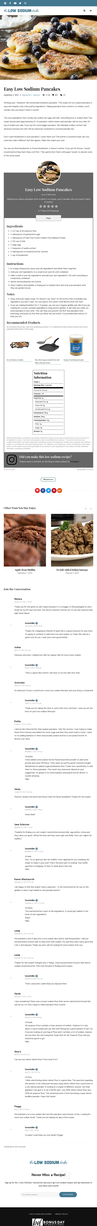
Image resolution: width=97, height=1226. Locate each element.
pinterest (5, 3)
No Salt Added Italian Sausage (72, 569)
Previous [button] (85, 508)
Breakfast (27, 95)
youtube (15, 3)
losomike (30, 623)
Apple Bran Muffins (25, 569)
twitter (20, 3)
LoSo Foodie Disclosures (40, 1214)
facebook (10, 3)
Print (48, 218)
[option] (25, 544)
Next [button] (90, 508)
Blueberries (48, 479)
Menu (90, 10)
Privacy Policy (61, 1214)
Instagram (74, 461)
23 (62, 95)
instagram (25, 3)
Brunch (36, 95)
